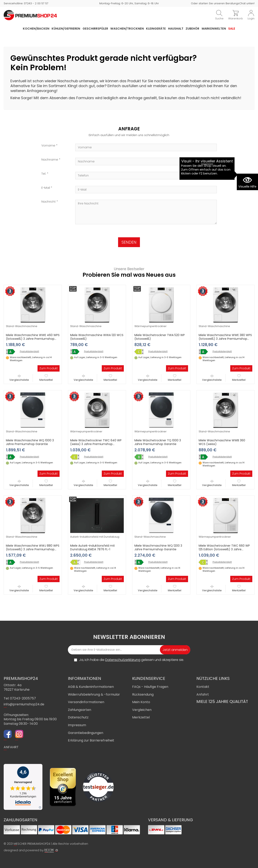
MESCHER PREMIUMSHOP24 (32, 844)
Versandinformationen (86, 702)
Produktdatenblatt (29, 351)
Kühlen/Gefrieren (66, 29)
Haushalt (175, 29)
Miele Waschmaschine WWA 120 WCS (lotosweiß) (96, 337)
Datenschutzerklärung (122, 659)
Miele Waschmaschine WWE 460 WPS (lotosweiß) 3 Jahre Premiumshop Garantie (33, 338)
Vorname (48, 146)
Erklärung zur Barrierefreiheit (91, 740)
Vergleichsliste (19, 378)
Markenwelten (214, 29)
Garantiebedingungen (85, 732)
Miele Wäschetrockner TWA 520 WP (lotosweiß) (159, 337)
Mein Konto (141, 702)
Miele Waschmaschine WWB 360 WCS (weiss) (222, 442)
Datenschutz (78, 717)
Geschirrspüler (95, 29)
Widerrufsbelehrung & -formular (94, 694)
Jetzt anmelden (175, 649)
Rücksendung (143, 694)
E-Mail (45, 188)
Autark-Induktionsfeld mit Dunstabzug (94, 536)
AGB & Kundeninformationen (91, 686)
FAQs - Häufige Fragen (150, 686)
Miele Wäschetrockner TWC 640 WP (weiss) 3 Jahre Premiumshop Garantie (96, 444)
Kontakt (202, 686)
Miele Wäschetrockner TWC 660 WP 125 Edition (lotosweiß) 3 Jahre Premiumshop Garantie (224, 549)
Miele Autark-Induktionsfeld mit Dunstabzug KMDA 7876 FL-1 (92, 547)
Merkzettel (46, 378)
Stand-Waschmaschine (21, 326)
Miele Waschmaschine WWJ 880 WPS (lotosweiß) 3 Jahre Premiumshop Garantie (32, 549)
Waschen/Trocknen (127, 29)
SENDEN (129, 242)
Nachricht (48, 202)
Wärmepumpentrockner (150, 326)
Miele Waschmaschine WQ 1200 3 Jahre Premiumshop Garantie (158, 547)
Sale (231, 29)
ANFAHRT (11, 747)
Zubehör (192, 29)
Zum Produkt (48, 368)
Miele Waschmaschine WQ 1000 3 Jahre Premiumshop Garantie (30, 442)
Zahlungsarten (79, 709)
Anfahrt (202, 694)
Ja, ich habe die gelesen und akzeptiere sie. (131, 660)
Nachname (49, 160)
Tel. (43, 174)
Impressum (77, 725)
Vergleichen (142, 709)
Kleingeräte (156, 29)
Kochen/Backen (36, 29)
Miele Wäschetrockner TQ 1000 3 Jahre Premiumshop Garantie (157, 442)
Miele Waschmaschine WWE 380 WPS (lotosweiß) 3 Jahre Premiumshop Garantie (225, 338)
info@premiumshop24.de (24, 704)
